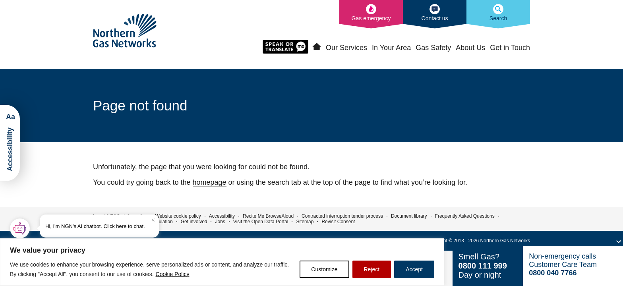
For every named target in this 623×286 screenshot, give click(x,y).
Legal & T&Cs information (120, 216)
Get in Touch (510, 48)
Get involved (194, 221)
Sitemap (304, 221)
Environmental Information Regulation (133, 221)
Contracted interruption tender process (342, 216)
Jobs (220, 221)
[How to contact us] (434, 14)
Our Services (346, 48)
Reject (372, 269)
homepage (209, 182)
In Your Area (391, 48)
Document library (409, 216)
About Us (470, 48)
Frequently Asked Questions (465, 216)
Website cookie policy (178, 216)
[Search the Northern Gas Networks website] (498, 14)
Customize (324, 269)
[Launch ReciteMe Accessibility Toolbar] (10, 143)
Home (316, 47)
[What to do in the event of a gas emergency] (371, 14)
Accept (414, 269)
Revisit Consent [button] (338, 221)
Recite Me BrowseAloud (268, 216)
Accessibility (222, 216)
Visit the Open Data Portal (260, 221)
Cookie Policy (173, 274)
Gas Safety (433, 48)
